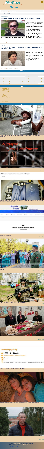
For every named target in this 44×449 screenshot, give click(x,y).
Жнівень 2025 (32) (5, 100)
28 (22, 83)
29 (28, 83)
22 (28, 81)
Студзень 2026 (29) (5, 94)
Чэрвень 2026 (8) (5, 88)
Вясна (14, 7)
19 (9, 81)
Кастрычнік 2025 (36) (6, 97)
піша (33, 61)
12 (9, 79)
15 (28, 79)
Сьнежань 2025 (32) (6, 95)
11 (3, 79)
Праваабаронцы (10, 42)
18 (3, 81)
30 (34, 83)
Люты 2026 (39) (5, 93)
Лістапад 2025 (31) (5, 96)
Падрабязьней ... (18, 42)
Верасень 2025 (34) (6, 98)
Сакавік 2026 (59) (5, 91)
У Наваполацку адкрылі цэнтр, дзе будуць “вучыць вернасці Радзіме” (15, 302)
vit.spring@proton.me (26, 444)
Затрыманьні (10, 68)
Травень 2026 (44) (5, 89)
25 (3, 83)
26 (9, 83)
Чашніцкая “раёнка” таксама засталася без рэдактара (12, 368)
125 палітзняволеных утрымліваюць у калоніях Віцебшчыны (14, 168)
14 (22, 79)
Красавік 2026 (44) (5, 90)
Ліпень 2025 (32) (5, 101)
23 (34, 81)
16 (34, 79)
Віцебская (12, 2)
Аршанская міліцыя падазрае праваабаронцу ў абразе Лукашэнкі (20, 18)
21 (22, 81)
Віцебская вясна (17, 443)
